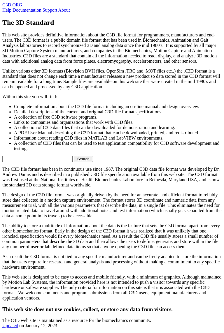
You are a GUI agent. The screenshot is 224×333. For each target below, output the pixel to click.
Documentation (27, 10)
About (64, 10)
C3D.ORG (12, 4)
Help (6, 10)
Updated (10, 325)
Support (50, 10)
